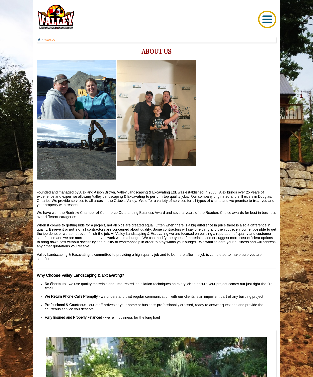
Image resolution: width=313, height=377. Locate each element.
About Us (50, 39)
